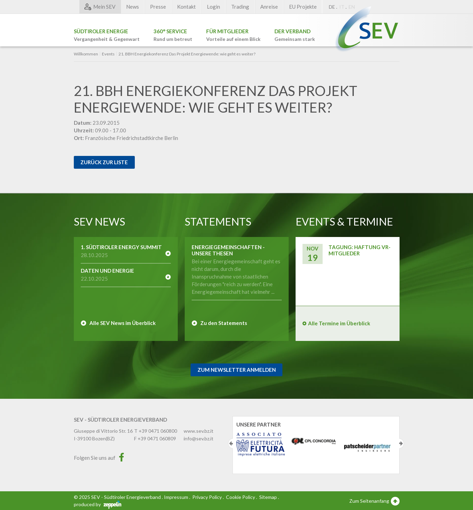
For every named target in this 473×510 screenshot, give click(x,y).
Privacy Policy (207, 497)
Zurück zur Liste (104, 162)
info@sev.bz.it (198, 438)
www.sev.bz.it (198, 431)
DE (332, 7)
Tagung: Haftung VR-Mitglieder (360, 250)
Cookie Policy (240, 497)
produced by (97, 504)
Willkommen (86, 54)
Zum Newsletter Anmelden (237, 370)
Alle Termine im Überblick (339, 323)
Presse (158, 6)
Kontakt (186, 6)
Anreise (269, 6)
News (132, 6)
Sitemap (268, 497)
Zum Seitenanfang (374, 500)
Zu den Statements (223, 323)
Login (213, 6)
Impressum (176, 497)
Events (108, 54)
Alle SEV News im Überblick (122, 323)
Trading (240, 6)
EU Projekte (303, 6)
